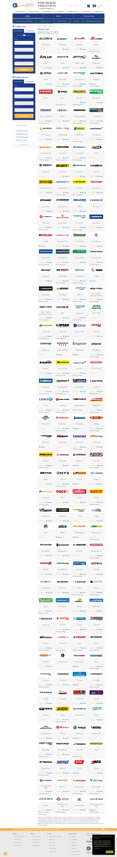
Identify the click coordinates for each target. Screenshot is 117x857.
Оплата (73, 842)
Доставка (74, 845)
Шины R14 (27, 830)
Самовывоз (74, 839)
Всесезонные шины (19, 836)
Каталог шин (62, 21)
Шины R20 (77, 830)
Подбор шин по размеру (24, 21)
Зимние (48, 32)
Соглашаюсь (109, 852)
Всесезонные (41, 32)
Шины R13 (17, 830)
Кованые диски (36, 845)
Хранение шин (33, 11)
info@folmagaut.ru (46, 8)
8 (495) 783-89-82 (47, 2)
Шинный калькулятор (93, 21)
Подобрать (24, 69)
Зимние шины (18, 842)
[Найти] (88, 6)
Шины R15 (37, 830)
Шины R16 (47, 830)
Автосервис (46, 11)
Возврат (74, 836)
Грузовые (28, 35)
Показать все (24, 144)
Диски (58, 16)
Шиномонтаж (19, 11)
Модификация (18, 60)
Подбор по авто (45, 21)
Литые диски (35, 842)
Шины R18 (67, 830)
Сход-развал (59, 11)
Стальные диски (36, 839)
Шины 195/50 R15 (90, 830)
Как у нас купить (76, 851)
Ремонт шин (85, 11)
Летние (55, 32)
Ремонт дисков (72, 11)
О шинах (76, 21)
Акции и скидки (76, 854)
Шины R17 (57, 830)
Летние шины (17, 839)
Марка (16, 39)
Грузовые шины (89, 16)
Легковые (19, 35)
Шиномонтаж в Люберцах (55, 836)
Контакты (74, 848)
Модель (16, 46)
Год (15, 53)
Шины (28, 16)
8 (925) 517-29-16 (47, 5)
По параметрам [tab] (29, 31)
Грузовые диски (36, 836)
